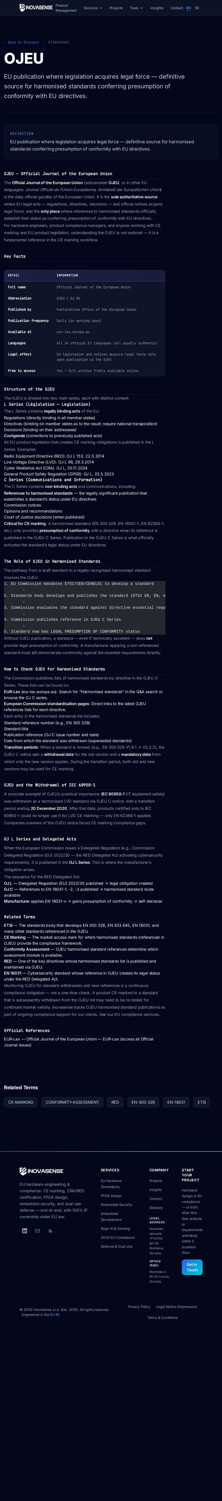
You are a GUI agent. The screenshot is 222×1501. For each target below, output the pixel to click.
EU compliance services (136, 1014)
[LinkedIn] (25, 1231)
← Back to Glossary (21, 42)
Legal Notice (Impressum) (176, 1306)
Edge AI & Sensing (115, 1228)
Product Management (66, 7)
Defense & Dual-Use (117, 1246)
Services (93, 8)
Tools (137, 8)
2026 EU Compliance (118, 1237)
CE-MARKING (20, 1102)
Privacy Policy (139, 1306)
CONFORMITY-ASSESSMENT (72, 1102)
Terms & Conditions (162, 1317)
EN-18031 (176, 1102)
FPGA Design (111, 1195)
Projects (116, 8)
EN (188, 8)
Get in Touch (192, 1267)
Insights (157, 8)
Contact (177, 8)
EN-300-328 (143, 1102)
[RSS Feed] (50, 1231)
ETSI (8, 925)
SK (197, 8)
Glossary (156, 1207)
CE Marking (15, 937)
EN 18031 (12, 973)
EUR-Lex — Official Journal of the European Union (50, 1038)
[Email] (37, 1231)
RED (8, 961)
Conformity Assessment (26, 949)
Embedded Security (116, 1204)
